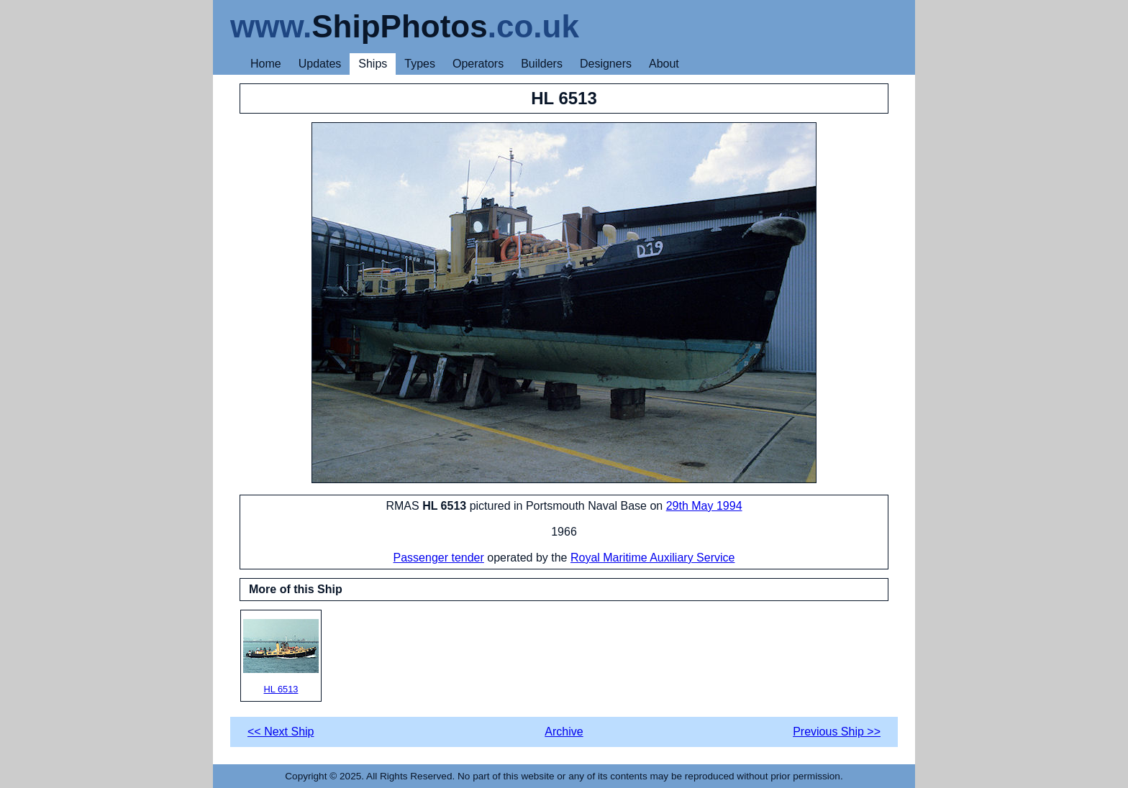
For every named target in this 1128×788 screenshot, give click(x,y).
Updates (320, 64)
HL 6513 (281, 657)
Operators (478, 64)
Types (419, 64)
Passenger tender (439, 557)
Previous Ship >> (837, 731)
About (664, 64)
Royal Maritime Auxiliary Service (652, 557)
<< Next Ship (280, 731)
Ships (372, 64)
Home (265, 64)
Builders (542, 64)
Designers (606, 64)
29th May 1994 (704, 506)
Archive (564, 731)
